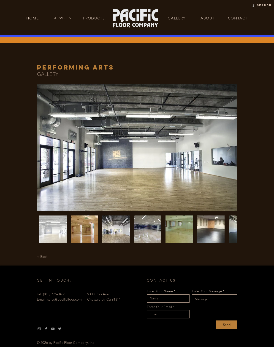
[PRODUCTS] (94, 18)
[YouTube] (53, 329)
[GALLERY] (177, 18)
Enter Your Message (207, 291)
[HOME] (33, 18)
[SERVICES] (62, 17)
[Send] (226, 324)
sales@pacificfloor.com (64, 299)
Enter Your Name (160, 291)
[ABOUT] (208, 18)
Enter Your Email (159, 307)
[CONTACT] (238, 18)
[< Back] (42, 256)
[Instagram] (39, 329)
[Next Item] (229, 147)
